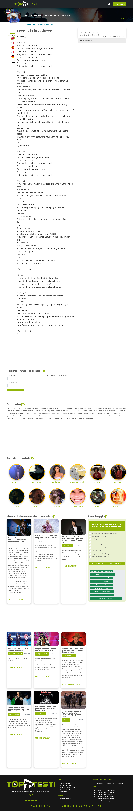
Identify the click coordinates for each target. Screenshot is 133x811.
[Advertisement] (62, 350)
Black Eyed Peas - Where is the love (103, 539)
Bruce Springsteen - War (100, 548)
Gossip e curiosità (66, 785)
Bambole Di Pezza (15, 654)
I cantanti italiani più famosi (105, 796)
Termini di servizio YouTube (105, 792)
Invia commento (16, 390)
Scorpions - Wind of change (101, 554)
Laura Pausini (14, 714)
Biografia (41, 24)
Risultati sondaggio (115, 563)
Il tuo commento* (13, 382)
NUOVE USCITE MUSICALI (71, 684)
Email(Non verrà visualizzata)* (57, 375)
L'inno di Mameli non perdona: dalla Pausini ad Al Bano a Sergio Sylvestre (18, 709)
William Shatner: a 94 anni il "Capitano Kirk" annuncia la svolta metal (73, 650)
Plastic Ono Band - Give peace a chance (104, 533)
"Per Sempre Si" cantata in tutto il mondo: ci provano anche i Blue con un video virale (72, 539)
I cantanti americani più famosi (106, 801)
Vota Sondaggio (97, 563)
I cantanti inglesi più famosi (105, 799)
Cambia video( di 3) (85, 40)
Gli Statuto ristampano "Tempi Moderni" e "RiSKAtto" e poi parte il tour (71, 714)
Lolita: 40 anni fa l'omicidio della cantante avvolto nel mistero (46, 537)
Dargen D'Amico (42, 654)
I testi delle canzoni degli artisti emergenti (110, 783)
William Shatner (69, 655)
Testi (34, 24)
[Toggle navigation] (9, 4)
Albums (28, 24)
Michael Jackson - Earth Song (101, 557)
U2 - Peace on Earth (98, 545)
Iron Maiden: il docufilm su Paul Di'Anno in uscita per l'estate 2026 (45, 708)
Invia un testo (119, 4)
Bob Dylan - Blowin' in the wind (102, 551)
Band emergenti (65, 789)
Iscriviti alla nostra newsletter (105, 790)
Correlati (49, 24)
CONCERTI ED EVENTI (15, 668)
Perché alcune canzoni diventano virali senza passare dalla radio (17, 540)
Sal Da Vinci (67, 546)
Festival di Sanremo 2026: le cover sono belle (18, 649)
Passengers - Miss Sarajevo (100, 542)
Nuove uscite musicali (67, 787)
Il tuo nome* (11, 375)
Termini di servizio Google (104, 794)
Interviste (63, 791)
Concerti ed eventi (66, 783)
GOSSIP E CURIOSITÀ (15, 599)
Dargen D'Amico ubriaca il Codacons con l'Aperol (45, 649)
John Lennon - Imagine (99, 536)
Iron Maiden (40, 713)
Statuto (66, 720)
